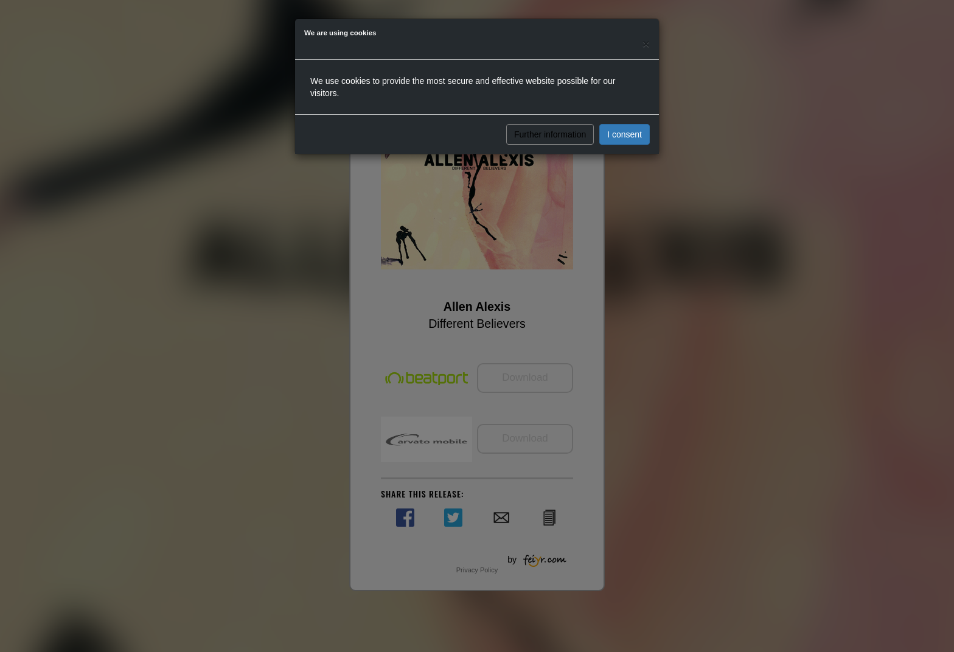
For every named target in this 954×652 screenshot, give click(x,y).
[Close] (646, 43)
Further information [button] (550, 134)
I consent (624, 134)
